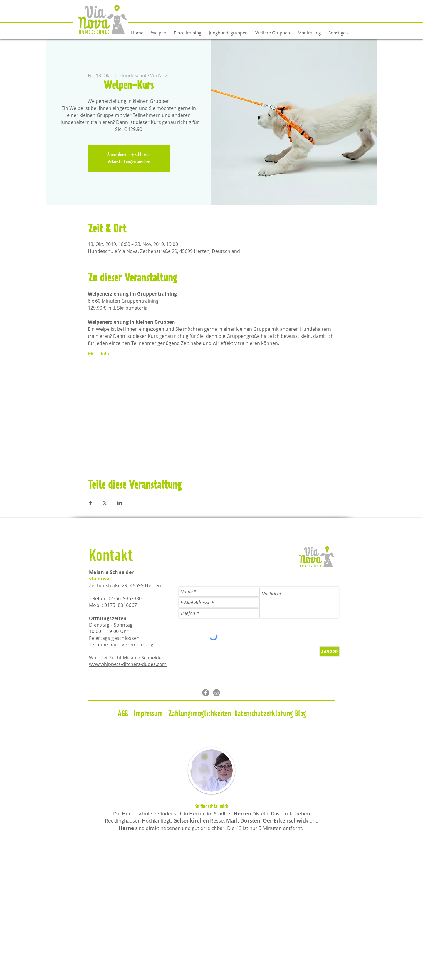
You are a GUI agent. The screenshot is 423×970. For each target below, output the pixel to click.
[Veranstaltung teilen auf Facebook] (90, 503)
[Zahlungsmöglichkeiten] (199, 714)
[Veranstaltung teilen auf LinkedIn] (119, 503)
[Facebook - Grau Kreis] (205, 692)
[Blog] (300, 714)
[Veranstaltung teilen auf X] (105, 503)
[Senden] (329, 651)
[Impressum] (148, 714)
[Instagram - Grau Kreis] (216, 692)
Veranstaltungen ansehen (129, 162)
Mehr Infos (100, 353)
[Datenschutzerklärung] (263, 714)
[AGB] (123, 714)
